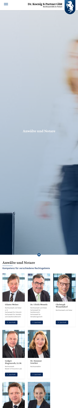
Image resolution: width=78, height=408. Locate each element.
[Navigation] (6, 4)
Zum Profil (12, 322)
